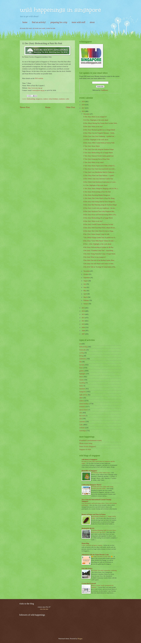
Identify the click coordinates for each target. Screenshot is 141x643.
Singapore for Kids (85, 449)
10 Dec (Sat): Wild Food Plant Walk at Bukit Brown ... (99, 228)
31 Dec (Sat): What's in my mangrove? (95, 117)
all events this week (26, 28)
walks (67, 99)
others (81, 398)
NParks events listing (85, 443)
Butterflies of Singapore (89, 471)
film (80, 362)
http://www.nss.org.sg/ (35, 88)
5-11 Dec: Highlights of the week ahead (95, 185)
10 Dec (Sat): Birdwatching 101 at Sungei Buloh (98, 218)
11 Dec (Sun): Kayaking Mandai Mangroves (96, 195)
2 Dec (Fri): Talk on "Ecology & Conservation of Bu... (99, 267)
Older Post (70, 107)
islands (81, 380)
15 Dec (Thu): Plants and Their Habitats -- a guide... (99, 175)
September (86, 277)
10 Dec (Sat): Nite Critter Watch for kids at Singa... (98, 231)
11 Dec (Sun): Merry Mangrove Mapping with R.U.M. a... (100, 188)
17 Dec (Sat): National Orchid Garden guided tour (98, 156)
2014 (83, 311)
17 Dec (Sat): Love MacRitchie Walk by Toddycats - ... (100, 172)
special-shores (83, 410)
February (86, 300)
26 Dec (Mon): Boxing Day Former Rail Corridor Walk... (100, 123)
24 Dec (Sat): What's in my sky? (93, 126)
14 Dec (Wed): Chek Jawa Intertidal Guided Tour (98, 179)
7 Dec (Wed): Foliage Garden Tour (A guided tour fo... (99, 237)
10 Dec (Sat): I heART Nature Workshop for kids (98, 224)
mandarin (82, 389)
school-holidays (53, 99)
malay (81, 386)
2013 (83, 314)
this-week (82, 416)
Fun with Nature (87, 568)
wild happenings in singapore (60, 10)
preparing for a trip (58, 22)
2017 (83, 108)
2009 (83, 327)
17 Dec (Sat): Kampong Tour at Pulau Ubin (96, 159)
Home (47, 107)
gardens (81, 371)
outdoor (45, 99)
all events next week (39, 28)
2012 (83, 318)
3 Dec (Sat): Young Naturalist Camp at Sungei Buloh (99, 254)
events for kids (50, 28)
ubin (80, 418)
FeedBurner (104, 90)
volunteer (82, 421)
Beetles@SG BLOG (88, 528)
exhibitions (82, 359)
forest (81, 368)
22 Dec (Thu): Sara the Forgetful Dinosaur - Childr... (99, 133)
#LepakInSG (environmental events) (90, 440)
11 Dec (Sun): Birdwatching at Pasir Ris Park (97, 192)
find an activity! (39, 22)
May (85, 290)
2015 (83, 308)
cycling (81, 353)
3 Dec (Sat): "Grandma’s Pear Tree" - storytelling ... (99, 250)
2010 (83, 324)
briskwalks (82, 350)
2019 (83, 101)
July (84, 284)
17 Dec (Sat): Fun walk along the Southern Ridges (98, 149)
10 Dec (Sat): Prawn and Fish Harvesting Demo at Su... (100, 214)
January (86, 304)
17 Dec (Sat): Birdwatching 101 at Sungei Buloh (98, 152)
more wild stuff (78, 22)
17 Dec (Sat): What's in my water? (93, 162)
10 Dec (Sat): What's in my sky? (93, 221)
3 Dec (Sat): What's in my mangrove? (94, 257)
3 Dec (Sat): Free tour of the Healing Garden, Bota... (99, 260)
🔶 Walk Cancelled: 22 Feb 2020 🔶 (102, 556)
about (92, 22)
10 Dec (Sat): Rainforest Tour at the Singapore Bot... (99, 211)
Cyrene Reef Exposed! (89, 583)
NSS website (39, 78)
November (86, 271)
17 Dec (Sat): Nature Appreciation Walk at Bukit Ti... (99, 166)
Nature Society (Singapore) (87, 446)
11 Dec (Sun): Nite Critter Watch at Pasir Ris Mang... (99, 198)
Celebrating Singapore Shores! (91, 485)
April (85, 294)
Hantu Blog (85, 543)
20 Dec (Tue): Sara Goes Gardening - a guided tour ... (99, 136)
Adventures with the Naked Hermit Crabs (95, 554)
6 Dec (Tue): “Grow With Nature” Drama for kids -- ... (99, 241)
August (85, 281)
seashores (62, 99)
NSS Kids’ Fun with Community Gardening (104, 570)
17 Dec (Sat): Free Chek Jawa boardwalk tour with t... (99, 169)
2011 (83, 321)
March (85, 297)
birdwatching (31, 99)
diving (81, 356)
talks (80, 413)
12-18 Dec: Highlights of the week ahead (95, 139)
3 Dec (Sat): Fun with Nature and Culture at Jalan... (98, 263)
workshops (82, 430)
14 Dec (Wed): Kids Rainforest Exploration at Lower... (99, 182)
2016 (83, 111)
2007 (83, 334)
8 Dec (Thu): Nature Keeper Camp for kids (96, 234)
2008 (83, 331)
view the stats (44, 609)
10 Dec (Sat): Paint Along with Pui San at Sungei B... (99, 201)
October (86, 274)
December (86, 114)
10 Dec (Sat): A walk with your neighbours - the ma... (99, 208)
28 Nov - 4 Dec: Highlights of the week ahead (97, 244)
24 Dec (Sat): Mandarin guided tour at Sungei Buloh (99, 130)
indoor (81, 377)
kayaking (82, 383)
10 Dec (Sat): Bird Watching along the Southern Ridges (100, 205)
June (85, 287)
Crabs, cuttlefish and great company (92, 545)
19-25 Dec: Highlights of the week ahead (95, 120)
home (24, 22)
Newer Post (25, 107)
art (80, 344)
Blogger (79, 638)
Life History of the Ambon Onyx (101, 472)
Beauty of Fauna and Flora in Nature (94, 514)
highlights (82, 374)
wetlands (82, 428)
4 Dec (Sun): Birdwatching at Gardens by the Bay (98, 247)
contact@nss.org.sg (38, 90)
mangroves (39, 99)
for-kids (81, 365)
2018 (83, 105)
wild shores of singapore (89, 459)
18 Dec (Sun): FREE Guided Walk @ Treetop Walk (98, 143)
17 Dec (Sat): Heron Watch (91, 146)
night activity (83, 395)
